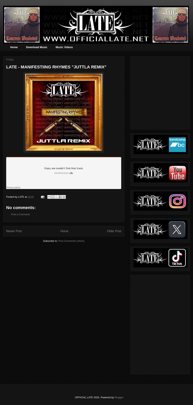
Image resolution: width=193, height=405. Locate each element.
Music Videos (64, 47)
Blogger (119, 397)
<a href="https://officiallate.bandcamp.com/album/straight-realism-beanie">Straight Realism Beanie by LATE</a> (160, 323)
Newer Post (14, 231)
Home (14, 47)
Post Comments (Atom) (71, 240)
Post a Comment (20, 214)
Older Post (114, 231)
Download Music (36, 47)
